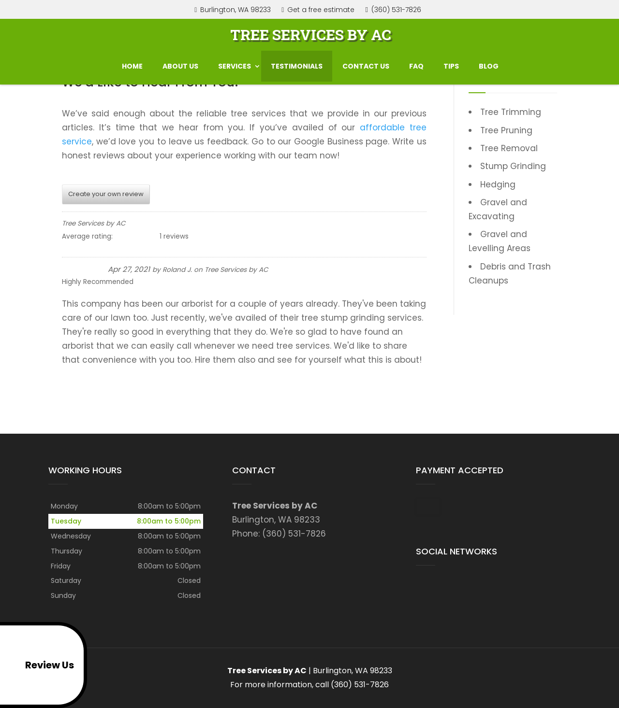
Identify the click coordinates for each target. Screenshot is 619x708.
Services (234, 64)
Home (132, 64)
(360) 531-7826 (394, 10)
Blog (489, 64)
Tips (451, 64)
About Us (180, 64)
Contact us (365, 64)
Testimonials (297, 64)
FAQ (416, 64)
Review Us (38, 665)
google (423, 587)
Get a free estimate (317, 10)
